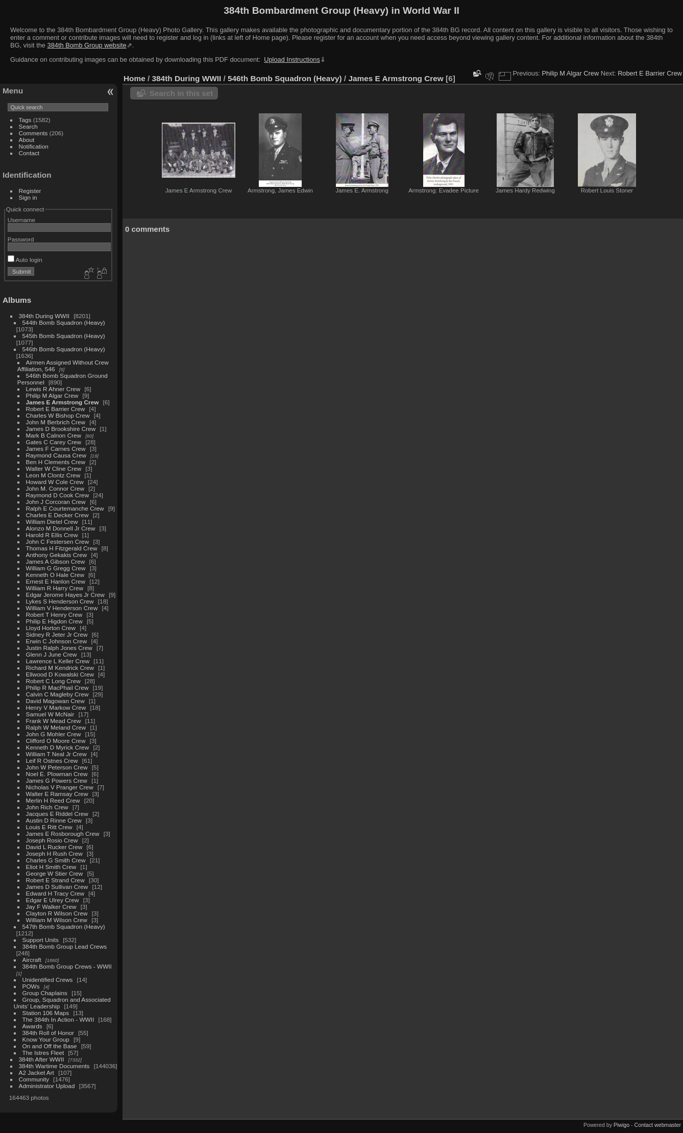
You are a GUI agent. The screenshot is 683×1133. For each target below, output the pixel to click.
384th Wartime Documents (54, 1066)
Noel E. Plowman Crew (57, 773)
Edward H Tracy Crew (55, 893)
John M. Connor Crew (55, 488)
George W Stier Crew (54, 873)
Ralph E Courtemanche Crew (65, 508)
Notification (33, 146)
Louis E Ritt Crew (49, 827)
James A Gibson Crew (55, 561)
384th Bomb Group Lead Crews (64, 946)
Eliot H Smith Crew (51, 866)
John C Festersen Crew (57, 541)
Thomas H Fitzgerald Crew (61, 548)
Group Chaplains (44, 993)
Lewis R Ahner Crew (53, 388)
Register (30, 190)
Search (28, 126)
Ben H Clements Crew (55, 462)
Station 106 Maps (45, 1012)
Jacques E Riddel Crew (57, 813)
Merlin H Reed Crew (53, 800)
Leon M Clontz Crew (53, 475)
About (27, 139)
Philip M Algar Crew (52, 395)
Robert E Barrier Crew (55, 408)
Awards (32, 1026)
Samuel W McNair (50, 714)
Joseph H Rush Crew (54, 853)
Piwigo (621, 1125)
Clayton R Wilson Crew (57, 913)
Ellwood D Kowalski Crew (60, 674)
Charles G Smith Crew (56, 860)
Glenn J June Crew (51, 654)
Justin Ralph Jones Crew (59, 647)
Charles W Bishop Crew (58, 415)
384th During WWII (44, 315)
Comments (33, 133)
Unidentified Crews (47, 979)
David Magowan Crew (55, 700)
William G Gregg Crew (56, 568)
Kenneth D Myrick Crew (57, 747)
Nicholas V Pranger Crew (59, 787)
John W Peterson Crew (57, 767)
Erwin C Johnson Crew (56, 641)
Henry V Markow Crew (56, 707)
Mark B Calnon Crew (54, 435)
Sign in (28, 197)
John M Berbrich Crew (55, 422)
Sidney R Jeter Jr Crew (57, 634)
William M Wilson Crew (56, 920)
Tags (25, 119)
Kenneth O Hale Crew (55, 574)
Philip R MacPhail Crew (57, 687)
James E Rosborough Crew (63, 833)
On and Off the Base (49, 1046)
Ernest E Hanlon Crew (55, 581)
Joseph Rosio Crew (52, 840)
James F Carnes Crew (56, 448)
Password (21, 239)
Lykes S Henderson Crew (60, 601)
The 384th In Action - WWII (58, 1019)
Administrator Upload (47, 1085)
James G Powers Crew (56, 780)
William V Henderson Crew (62, 608)
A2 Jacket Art (36, 1072)
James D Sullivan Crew (57, 886)
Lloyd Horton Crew (51, 627)
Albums (17, 300)
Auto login (25, 259)
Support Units (40, 939)
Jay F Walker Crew (51, 906)
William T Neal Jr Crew (56, 754)
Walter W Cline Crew (54, 468)
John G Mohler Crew (53, 734)
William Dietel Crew (52, 521)
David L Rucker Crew (54, 846)
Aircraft (31, 959)
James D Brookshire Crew (61, 428)
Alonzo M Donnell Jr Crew (60, 528)
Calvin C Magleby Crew (57, 694)
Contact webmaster (658, 1125)
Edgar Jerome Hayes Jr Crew (65, 594)
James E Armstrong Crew (62, 402)
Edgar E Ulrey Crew (52, 900)
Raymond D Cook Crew (57, 495)
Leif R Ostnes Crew (52, 760)
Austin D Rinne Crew (54, 820)
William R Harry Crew (54, 588)
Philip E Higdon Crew (54, 621)
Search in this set (181, 93)
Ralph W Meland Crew (56, 727)
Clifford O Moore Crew (56, 740)
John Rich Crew (47, 807)
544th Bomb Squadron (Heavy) (63, 322)
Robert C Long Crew (53, 681)
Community (34, 1079)
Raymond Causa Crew (56, 455)
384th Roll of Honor (48, 1032)
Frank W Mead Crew (53, 720)
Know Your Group (45, 1039)
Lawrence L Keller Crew (57, 661)
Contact (29, 153)
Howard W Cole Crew (55, 481)
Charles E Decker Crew (57, 515)
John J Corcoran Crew (56, 501)
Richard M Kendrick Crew (60, 667)
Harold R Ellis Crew (52, 535)
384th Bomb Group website (87, 45)
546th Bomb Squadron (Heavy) (63, 349)
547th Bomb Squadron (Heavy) (63, 926)
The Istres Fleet (43, 1052)
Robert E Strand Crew (55, 880)
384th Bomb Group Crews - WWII (67, 966)
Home (134, 78)
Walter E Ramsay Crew (57, 793)
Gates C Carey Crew (54, 442)
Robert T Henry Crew (54, 614)
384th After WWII (41, 1059)
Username (21, 219)
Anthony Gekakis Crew (56, 554)
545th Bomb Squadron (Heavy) (63, 335)
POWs (31, 986)
